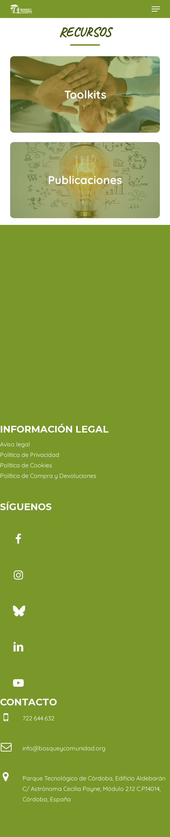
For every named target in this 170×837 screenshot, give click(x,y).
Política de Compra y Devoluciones (48, 475)
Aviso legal (15, 444)
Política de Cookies (26, 465)
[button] (156, 9)
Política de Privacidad (29, 454)
